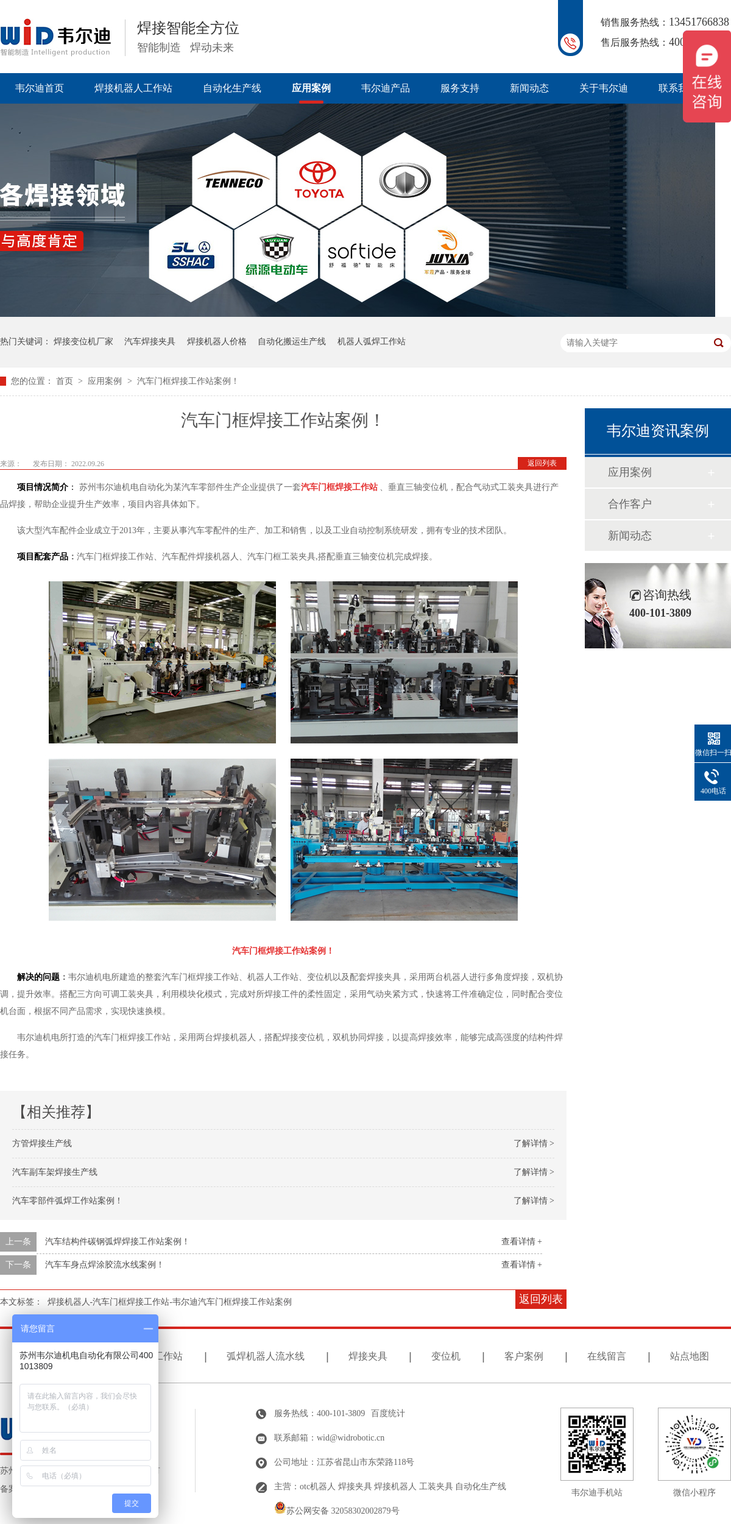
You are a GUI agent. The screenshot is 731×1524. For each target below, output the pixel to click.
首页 (66, 381)
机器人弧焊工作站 (371, 341)
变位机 (446, 1356)
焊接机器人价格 (217, 341)
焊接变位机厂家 (83, 341)
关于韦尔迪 (603, 88)
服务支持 (459, 88)
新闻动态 (529, 88)
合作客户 (630, 504)
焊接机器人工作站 (133, 88)
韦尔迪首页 (39, 88)
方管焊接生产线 (42, 1143)
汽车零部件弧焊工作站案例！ (67, 1200)
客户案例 (523, 1356)
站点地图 (689, 1356)
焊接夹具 (367, 1356)
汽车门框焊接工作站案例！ (188, 381)
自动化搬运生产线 (292, 341)
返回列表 (542, 463)
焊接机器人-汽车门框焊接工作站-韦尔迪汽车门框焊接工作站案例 (170, 1301)
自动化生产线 (232, 88)
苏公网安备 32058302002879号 (337, 1510)
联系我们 (678, 88)
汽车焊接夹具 (149, 341)
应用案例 (311, 88)
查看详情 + (521, 1241)
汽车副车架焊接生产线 (54, 1172)
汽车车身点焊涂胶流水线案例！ (104, 1264)
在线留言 (606, 1356)
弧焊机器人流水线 (266, 1356)
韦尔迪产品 (385, 88)
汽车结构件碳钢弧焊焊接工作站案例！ (117, 1241)
